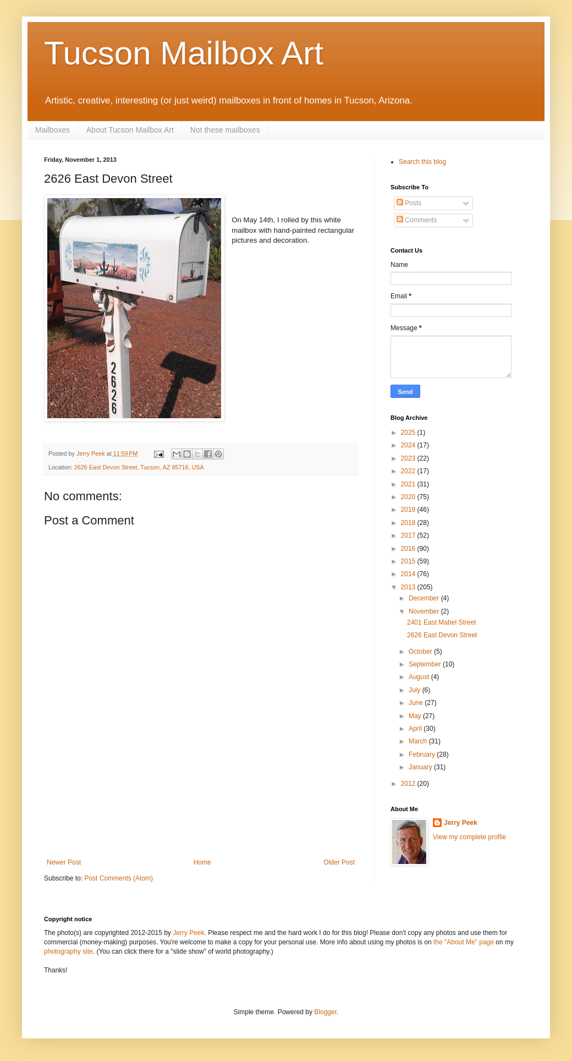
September (426, 664)
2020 (409, 497)
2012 (409, 783)
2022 (409, 471)
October (421, 651)
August (420, 677)
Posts (409, 203)
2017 (409, 535)
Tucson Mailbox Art (183, 53)
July (415, 690)
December (425, 598)
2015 (409, 561)
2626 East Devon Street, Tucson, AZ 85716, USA (139, 467)
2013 (409, 587)
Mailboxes (52, 129)
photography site (68, 951)
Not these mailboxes (225, 129)
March (419, 741)
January (421, 767)
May (416, 716)
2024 (409, 445)
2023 (409, 458)
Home (202, 862)
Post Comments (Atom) (118, 878)
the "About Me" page (463, 942)
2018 (409, 523)
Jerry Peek (460, 823)
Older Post (339, 862)
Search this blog (422, 162)
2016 (409, 549)
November (425, 611)
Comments (417, 220)
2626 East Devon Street (442, 635)
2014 (409, 574)
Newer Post (64, 862)
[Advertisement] (201, 810)
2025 (409, 432)
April (416, 728)
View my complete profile (469, 837)
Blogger (325, 1012)
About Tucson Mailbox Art (130, 129)
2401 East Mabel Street (441, 622)
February (423, 754)
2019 (409, 509)
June (417, 703)
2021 (409, 484)
